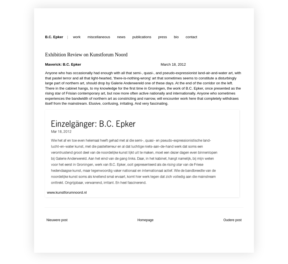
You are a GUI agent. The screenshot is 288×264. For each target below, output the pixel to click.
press (162, 37)
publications (141, 37)
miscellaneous (98, 37)
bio (176, 37)
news (121, 37)
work (77, 37)
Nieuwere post (57, 220)
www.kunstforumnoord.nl (67, 192)
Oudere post (232, 220)
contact (191, 37)
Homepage (145, 220)
